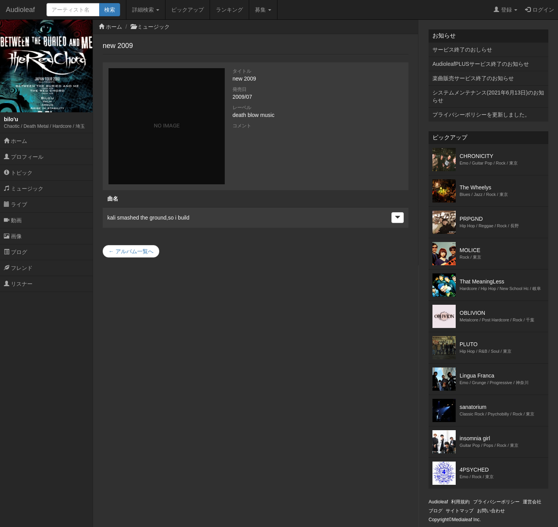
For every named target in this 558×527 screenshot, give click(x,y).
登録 (505, 10)
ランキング (229, 10)
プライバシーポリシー (496, 502)
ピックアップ (187, 10)
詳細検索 (145, 10)
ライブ (15, 204)
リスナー (18, 284)
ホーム (15, 141)
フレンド (18, 268)
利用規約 (460, 502)
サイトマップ (460, 510)
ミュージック (23, 188)
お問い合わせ (491, 510)
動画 (13, 220)
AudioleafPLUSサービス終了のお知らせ (480, 64)
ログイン (539, 10)
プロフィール (23, 157)
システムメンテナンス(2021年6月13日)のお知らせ (488, 96)
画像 (13, 236)
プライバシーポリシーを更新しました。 (481, 115)
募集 (263, 10)
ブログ (15, 252)
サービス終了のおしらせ (462, 49)
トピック (18, 173)
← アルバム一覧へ (130, 251)
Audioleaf (20, 10)
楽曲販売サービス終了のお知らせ (473, 78)
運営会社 (532, 502)
